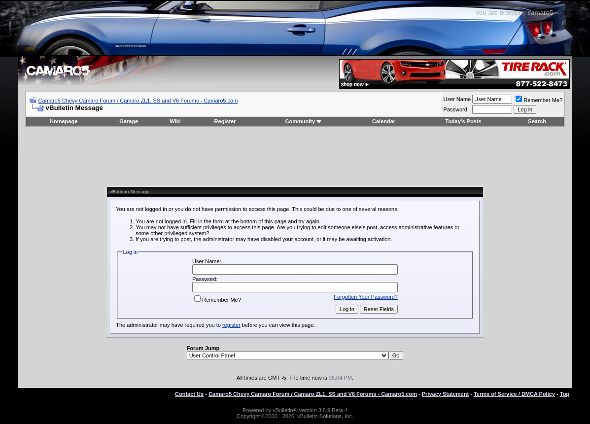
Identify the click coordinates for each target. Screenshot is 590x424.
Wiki (175, 121)
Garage (128, 121)
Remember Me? (539, 100)
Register (225, 121)
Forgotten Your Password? (366, 297)
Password (455, 109)
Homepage (63, 121)
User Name (457, 99)
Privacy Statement (445, 394)
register (231, 325)
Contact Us (189, 394)
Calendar (383, 121)
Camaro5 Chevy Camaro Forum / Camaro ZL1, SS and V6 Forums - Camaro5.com (138, 101)
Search (537, 121)
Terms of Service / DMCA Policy (514, 394)
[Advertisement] (294, 156)
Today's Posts (463, 121)
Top (564, 394)
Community (303, 121)
